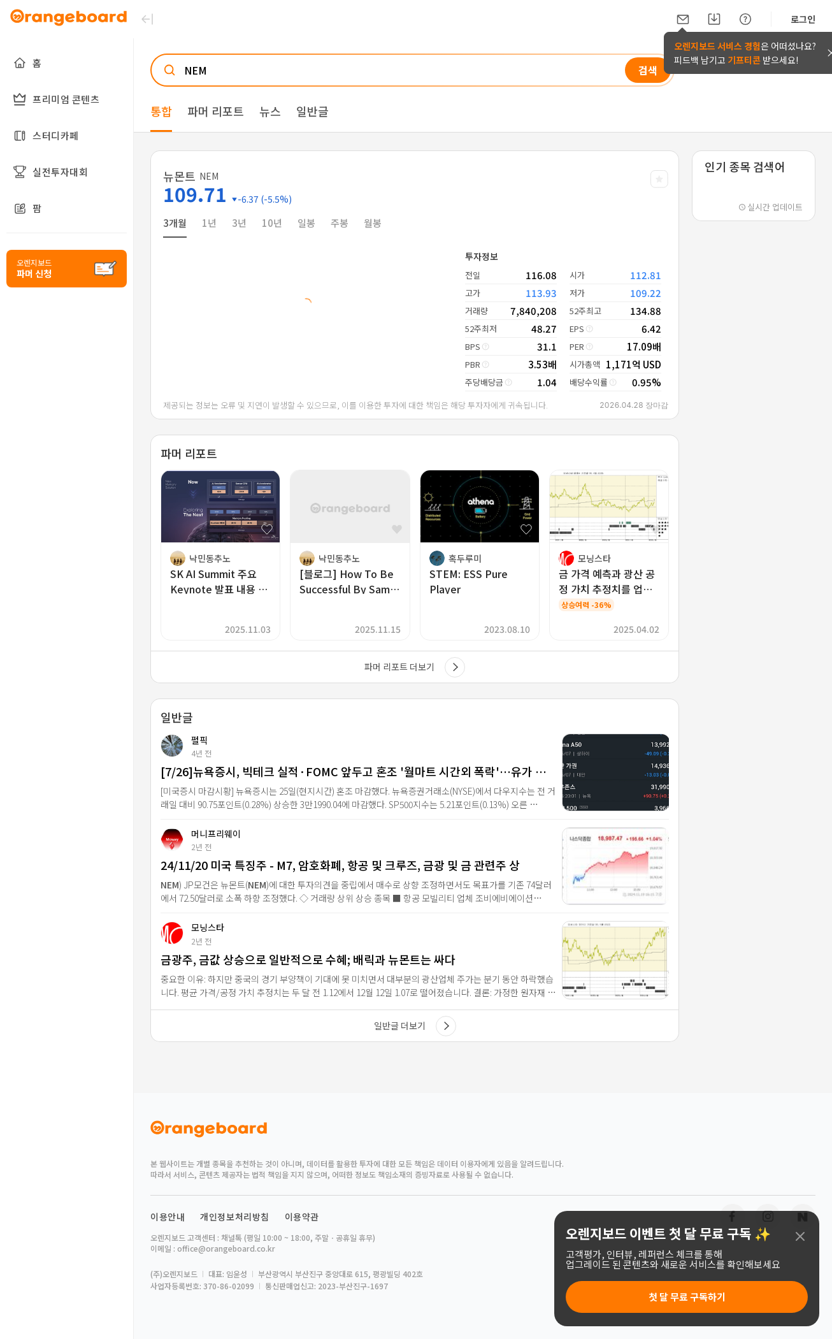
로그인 (803, 19)
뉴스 (270, 111)
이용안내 (167, 1216)
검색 (647, 70)
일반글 (312, 111)
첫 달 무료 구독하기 (687, 1296)
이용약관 (302, 1216)
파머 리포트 (215, 111)
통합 (161, 111)
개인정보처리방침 (234, 1216)
